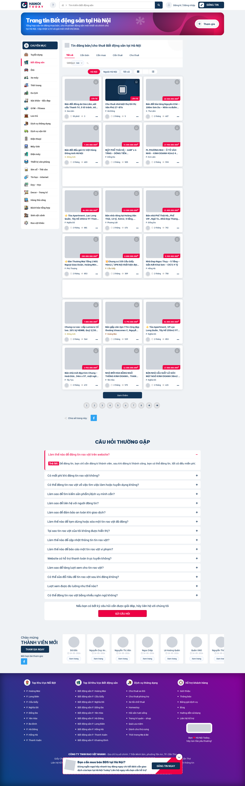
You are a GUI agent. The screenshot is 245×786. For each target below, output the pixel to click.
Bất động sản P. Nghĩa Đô (91, 701)
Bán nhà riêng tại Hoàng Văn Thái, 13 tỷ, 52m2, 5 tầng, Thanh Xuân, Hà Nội (120, 217)
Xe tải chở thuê (137, 701)
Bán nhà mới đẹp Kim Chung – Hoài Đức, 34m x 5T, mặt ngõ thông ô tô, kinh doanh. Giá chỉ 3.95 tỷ (81, 374)
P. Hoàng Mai (33, 690)
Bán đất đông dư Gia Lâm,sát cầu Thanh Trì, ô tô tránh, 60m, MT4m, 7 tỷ (82, 105)
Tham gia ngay (35, 649)
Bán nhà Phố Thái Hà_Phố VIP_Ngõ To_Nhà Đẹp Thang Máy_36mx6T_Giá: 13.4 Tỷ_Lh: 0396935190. (162, 217)
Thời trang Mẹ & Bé (138, 734)
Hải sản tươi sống (138, 712)
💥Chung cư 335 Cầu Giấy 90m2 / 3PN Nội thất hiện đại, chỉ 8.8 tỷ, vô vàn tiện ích (121, 263)
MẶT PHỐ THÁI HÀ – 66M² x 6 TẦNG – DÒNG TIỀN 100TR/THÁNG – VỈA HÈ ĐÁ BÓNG (120, 151)
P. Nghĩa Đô (32, 707)
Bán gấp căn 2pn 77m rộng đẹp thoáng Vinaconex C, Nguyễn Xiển (122, 328)
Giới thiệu (185, 690)
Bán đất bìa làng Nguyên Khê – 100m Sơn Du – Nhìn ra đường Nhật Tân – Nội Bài (163, 105)
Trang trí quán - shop (140, 718)
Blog (182, 707)
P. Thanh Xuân (34, 740)
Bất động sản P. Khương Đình (93, 740)
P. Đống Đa (32, 712)
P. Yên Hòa (31, 718)
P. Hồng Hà (32, 734)
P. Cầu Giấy (32, 701)
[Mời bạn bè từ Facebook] (24, 661)
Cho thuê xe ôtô (137, 690)
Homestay (134, 707)
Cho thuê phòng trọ (139, 696)
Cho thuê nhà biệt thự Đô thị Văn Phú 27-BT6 (120, 105)
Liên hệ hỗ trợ (187, 718)
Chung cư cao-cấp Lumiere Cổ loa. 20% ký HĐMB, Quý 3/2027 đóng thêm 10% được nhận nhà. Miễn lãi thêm (82, 328)
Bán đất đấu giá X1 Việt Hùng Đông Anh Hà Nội (80, 151)
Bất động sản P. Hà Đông (91, 718)
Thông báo (185, 696)
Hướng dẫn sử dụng (190, 712)
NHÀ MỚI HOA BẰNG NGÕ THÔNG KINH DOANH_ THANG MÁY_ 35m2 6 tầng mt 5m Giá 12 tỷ (121, 374)
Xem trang (73, 658)
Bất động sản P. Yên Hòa (90, 712)
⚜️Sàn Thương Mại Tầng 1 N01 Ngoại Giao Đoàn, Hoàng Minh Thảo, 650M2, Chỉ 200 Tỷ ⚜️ (81, 263)
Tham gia (209, 24)
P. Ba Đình (31, 723)
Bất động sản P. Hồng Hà (91, 729)
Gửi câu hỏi (122, 613)
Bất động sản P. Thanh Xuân (92, 734)
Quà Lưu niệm (136, 723)
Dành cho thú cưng (139, 729)
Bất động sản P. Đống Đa (91, 707)
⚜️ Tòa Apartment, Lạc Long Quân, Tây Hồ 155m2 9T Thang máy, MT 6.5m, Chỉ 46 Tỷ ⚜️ (81, 217)
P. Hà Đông (32, 729)
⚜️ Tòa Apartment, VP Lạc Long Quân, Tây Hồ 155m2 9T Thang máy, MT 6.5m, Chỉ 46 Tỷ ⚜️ (163, 328)
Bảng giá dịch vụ (189, 701)
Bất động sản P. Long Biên (91, 723)
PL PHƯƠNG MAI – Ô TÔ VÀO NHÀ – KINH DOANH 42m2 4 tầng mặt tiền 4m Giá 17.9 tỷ (161, 151)
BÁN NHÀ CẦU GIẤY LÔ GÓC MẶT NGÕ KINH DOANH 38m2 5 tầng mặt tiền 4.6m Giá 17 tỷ (163, 374)
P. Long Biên (32, 696)
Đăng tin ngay (166, 766)
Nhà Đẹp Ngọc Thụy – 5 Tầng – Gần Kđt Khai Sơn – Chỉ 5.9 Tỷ (163, 263)
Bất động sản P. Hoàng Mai (92, 690)
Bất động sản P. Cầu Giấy (91, 696)
